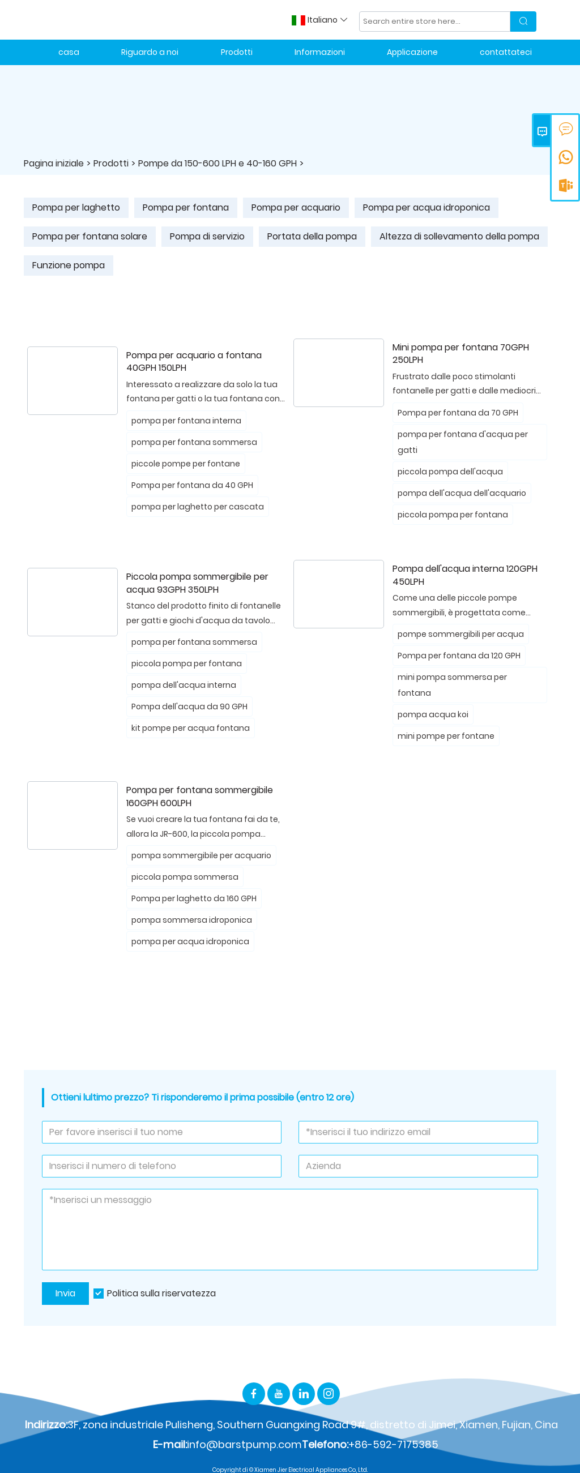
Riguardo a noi (149, 52)
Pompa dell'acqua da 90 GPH (189, 706)
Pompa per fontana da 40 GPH (192, 485)
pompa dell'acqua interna (183, 685)
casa (68, 52)
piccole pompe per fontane (185, 463)
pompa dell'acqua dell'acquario (462, 493)
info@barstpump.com (244, 1444)
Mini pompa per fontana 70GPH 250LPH (461, 354)
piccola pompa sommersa (184, 877)
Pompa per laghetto (76, 207)
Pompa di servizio (207, 236)
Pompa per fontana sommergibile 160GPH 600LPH (199, 797)
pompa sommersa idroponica (191, 920)
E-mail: (170, 1444)
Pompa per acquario (295, 207)
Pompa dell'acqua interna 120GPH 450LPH (465, 575)
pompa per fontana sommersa (194, 442)
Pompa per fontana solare (89, 236)
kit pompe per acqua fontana (190, 728)
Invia (65, 1293)
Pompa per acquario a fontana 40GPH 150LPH (194, 362)
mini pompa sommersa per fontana (452, 685)
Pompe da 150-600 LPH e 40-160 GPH (217, 163)
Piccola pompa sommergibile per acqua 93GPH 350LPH (197, 583)
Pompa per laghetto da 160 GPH (194, 898)
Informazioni (320, 52)
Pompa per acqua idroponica (426, 207)
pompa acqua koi (433, 714)
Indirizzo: (46, 1425)
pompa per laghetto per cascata (197, 506)
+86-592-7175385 (393, 1444)
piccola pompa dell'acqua (450, 471)
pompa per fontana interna (186, 420)
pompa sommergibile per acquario (201, 855)
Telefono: (325, 1444)
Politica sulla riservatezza (161, 1293)
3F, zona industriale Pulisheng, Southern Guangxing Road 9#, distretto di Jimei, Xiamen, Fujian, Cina (312, 1425)
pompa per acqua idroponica (190, 941)
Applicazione (412, 52)
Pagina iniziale (54, 163)
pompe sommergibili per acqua (461, 634)
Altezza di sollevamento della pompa (459, 236)
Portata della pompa (312, 236)
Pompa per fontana (186, 207)
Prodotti (237, 52)
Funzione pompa (68, 265)
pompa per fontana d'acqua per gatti (463, 442)
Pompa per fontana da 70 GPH (458, 412)
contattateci (506, 52)
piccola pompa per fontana (453, 514)
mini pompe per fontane (446, 736)
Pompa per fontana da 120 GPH (459, 655)
